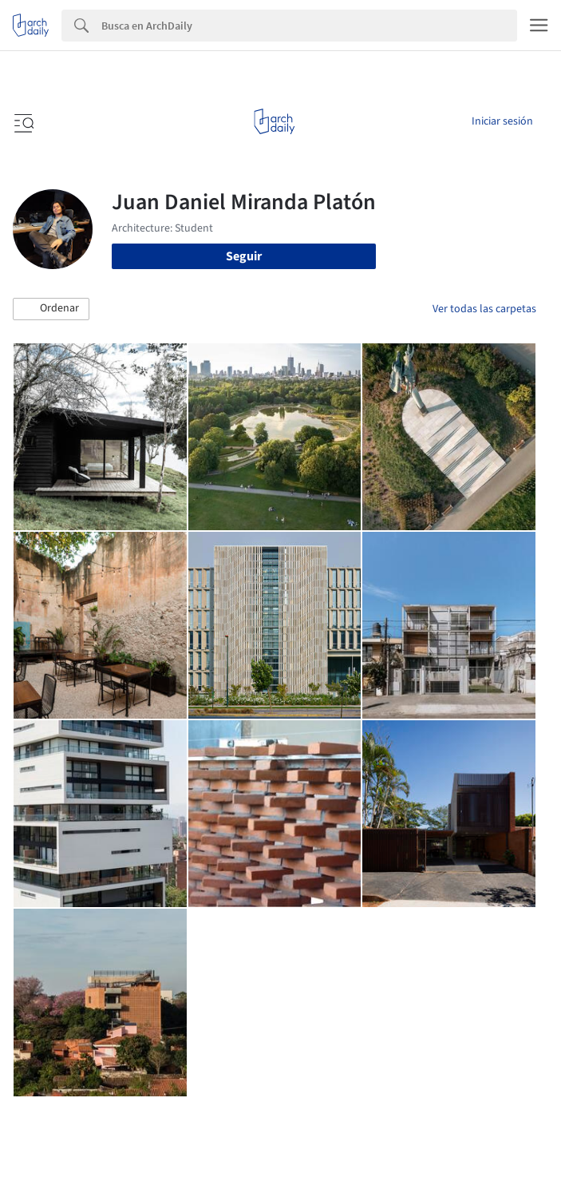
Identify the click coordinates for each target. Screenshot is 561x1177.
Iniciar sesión (502, 121)
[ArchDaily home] (274, 121)
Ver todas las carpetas (484, 309)
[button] (51, 309)
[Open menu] (22, 121)
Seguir (244, 256)
